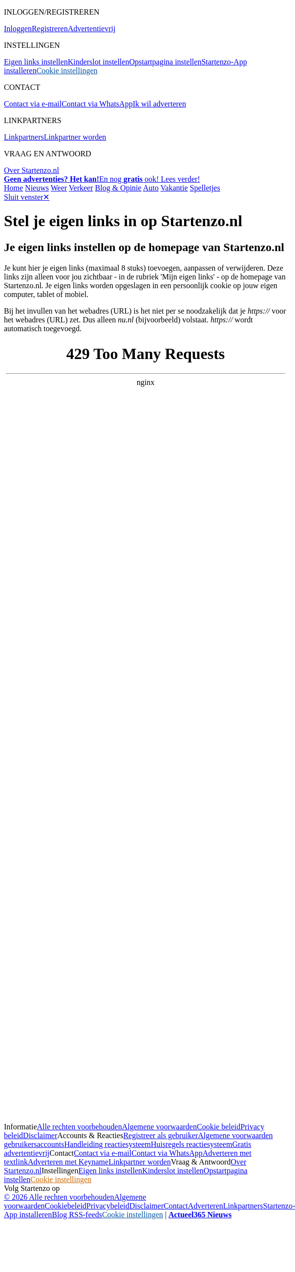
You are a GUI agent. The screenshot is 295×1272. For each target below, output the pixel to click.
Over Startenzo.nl (31, 170)
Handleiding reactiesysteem (107, 1144)
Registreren (50, 28)
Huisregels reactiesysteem (191, 1144)
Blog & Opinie (118, 188)
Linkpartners (24, 137)
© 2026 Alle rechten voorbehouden (59, 1197)
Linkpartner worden (75, 137)
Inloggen (18, 28)
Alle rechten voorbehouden (79, 1127)
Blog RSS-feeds (77, 1214)
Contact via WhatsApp (97, 104)
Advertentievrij (92, 28)
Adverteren (205, 1206)
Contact (176, 1206)
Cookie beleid (218, 1127)
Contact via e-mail (33, 104)
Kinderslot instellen (98, 62)
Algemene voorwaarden (159, 1127)
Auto (151, 188)
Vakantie (174, 188)
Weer (59, 188)
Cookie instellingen (67, 70)
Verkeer (81, 188)
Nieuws (37, 188)
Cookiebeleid (65, 1206)
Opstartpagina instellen (165, 62)
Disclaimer (40, 1135)
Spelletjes (205, 188)
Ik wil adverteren (159, 104)
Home (13, 188)
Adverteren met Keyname (68, 1162)
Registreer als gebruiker (160, 1135)
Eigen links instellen (36, 62)
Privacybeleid (107, 1206)
